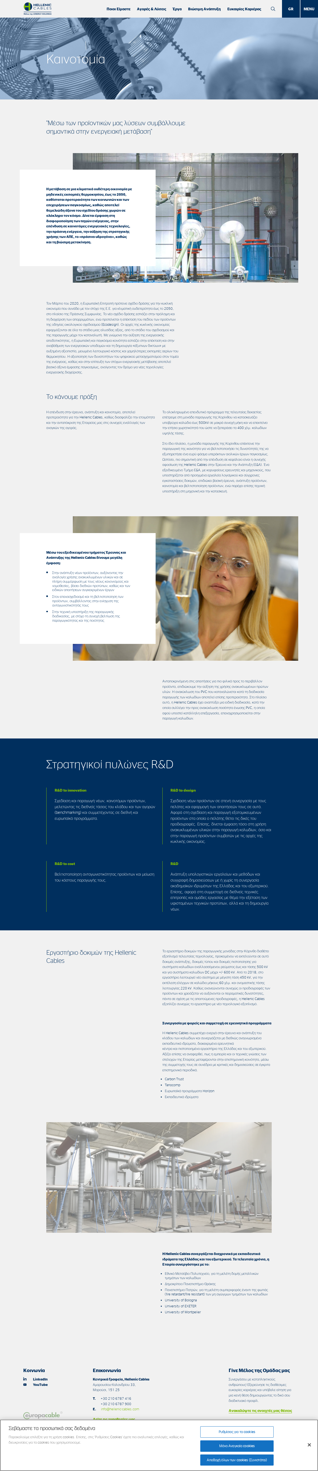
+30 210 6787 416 (116, 1398)
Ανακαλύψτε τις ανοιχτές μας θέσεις (260, 1410)
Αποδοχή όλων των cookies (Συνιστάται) (237, 1462)
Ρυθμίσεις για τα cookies (237, 1434)
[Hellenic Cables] (37, 8)
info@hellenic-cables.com (120, 1409)
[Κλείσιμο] (309, 1447)
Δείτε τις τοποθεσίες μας (114, 1419)
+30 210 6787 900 (116, 1404)
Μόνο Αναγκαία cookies (237, 1448)
